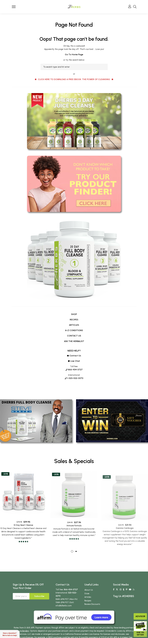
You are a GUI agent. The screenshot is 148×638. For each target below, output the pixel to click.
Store (86, 600)
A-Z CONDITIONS (74, 330)
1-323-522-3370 (74, 378)
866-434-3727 (74, 369)
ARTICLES (74, 325)
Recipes (87, 607)
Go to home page (74, 54)
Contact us (74, 355)
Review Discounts (92, 611)
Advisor (140, 616)
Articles (87, 604)
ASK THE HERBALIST (74, 341)
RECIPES (74, 319)
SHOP (74, 314)
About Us (88, 597)
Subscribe (39, 603)
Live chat (74, 361)
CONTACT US (74, 335)
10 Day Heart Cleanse (23, 536)
